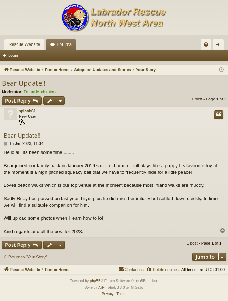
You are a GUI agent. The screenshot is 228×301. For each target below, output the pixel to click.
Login (13, 55)
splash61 (27, 111)
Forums (64, 44)
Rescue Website (24, 44)
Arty (101, 287)
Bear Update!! (24, 83)
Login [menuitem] (220, 46)
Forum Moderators (40, 92)
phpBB (95, 281)
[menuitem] (206, 44)
